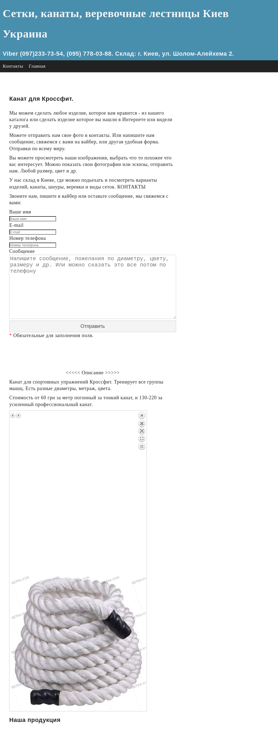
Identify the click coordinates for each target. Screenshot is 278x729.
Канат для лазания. (221, 241)
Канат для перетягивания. (228, 235)
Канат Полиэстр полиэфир (229, 307)
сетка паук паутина (221, 175)
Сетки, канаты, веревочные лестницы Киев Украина (136, 13)
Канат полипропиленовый (229, 301)
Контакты (13, 45)
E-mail (16, 205)
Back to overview (142, 470)
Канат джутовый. (219, 248)
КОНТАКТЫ (132, 166)
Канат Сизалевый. (220, 275)
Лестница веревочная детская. (233, 215)
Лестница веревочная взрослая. (234, 209)
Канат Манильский (221, 281)
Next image (18, 393)
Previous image (13, 393)
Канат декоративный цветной (232, 314)
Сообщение (22, 231)
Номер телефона (27, 218)
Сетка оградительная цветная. (233, 136)
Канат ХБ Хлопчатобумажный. (234, 255)
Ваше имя (20, 192)
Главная (37, 45)
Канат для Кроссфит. (223, 228)
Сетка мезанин (216, 143)
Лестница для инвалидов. (228, 222)
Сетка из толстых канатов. (229, 90)
